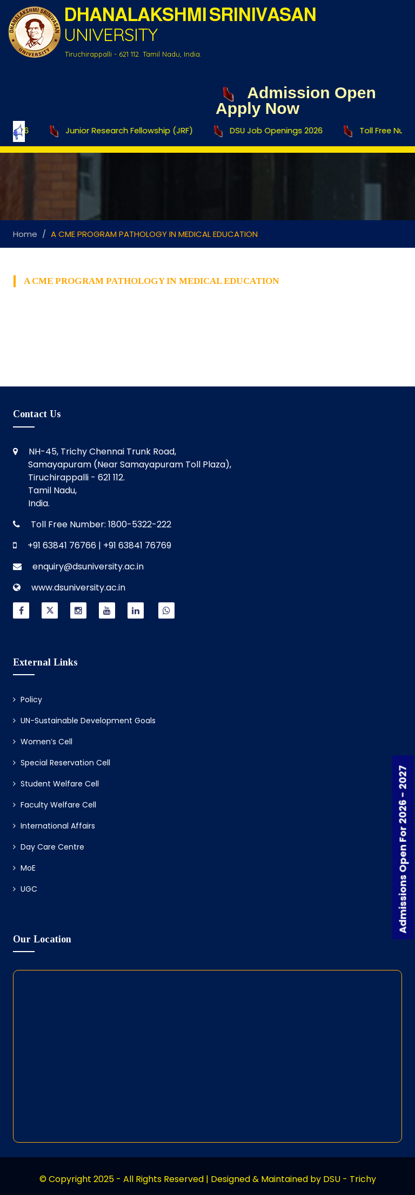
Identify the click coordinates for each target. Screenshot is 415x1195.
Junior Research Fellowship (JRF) (130, 131)
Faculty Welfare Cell (54, 804)
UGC (25, 889)
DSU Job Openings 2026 (276, 131)
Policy (27, 699)
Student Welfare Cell (56, 783)
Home (25, 234)
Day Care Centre (48, 846)
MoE (24, 868)
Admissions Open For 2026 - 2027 (403, 849)
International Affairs (54, 825)
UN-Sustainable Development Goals (84, 720)
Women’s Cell (42, 741)
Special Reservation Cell (61, 762)
